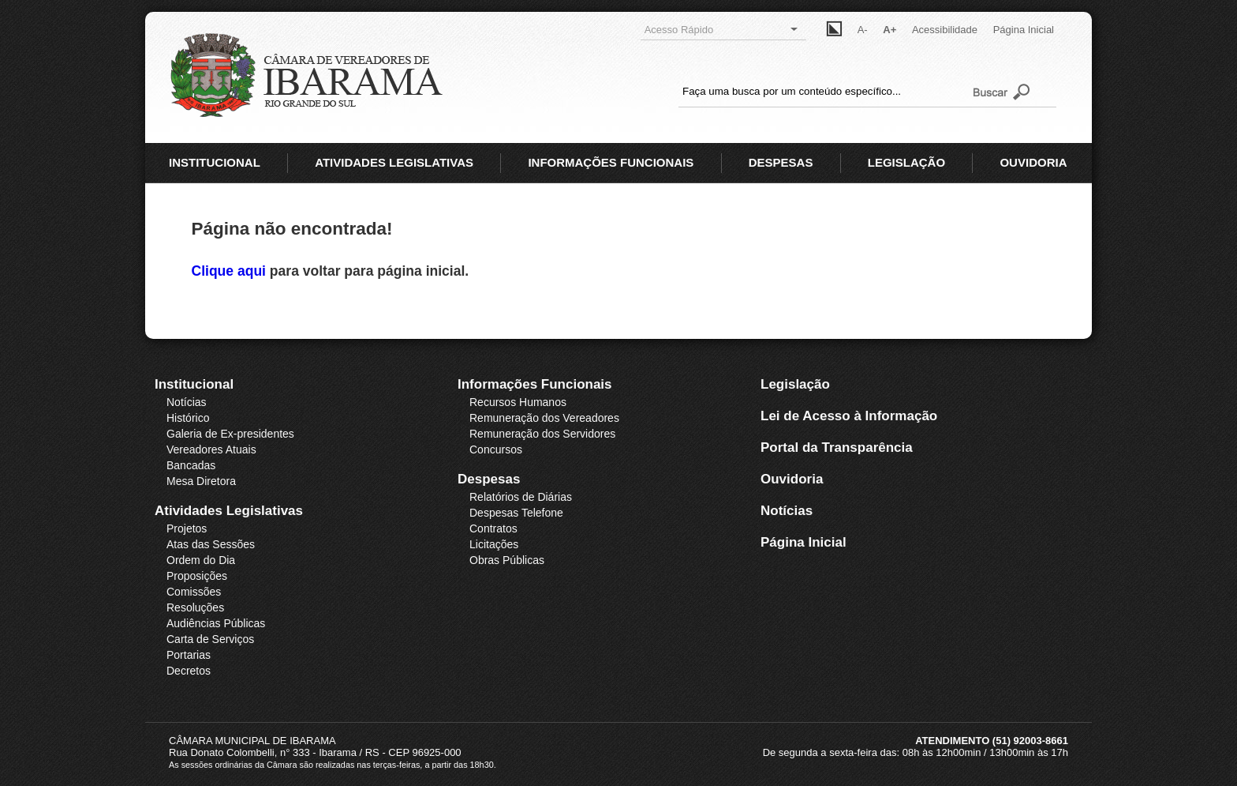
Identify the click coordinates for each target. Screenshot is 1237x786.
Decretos (188, 670)
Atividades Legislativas (229, 510)
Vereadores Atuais (211, 449)
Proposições (196, 576)
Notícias (186, 402)
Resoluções (195, 607)
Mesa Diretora (201, 481)
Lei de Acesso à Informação (849, 415)
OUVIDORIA (1033, 162)
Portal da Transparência (837, 447)
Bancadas (190, 465)
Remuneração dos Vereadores (544, 418)
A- (863, 30)
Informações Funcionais (535, 384)
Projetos (186, 528)
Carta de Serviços (210, 639)
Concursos (495, 449)
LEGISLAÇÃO (906, 162)
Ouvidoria (792, 479)
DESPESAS (781, 162)
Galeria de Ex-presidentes (230, 433)
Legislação (795, 384)
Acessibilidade (944, 30)
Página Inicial (1023, 30)
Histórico (187, 418)
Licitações (493, 544)
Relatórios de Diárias (520, 497)
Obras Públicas (506, 560)
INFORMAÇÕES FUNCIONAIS (610, 162)
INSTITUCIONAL (214, 162)
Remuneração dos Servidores (542, 433)
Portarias (188, 655)
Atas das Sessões (210, 544)
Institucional (194, 384)
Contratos (493, 528)
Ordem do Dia (200, 560)
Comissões (193, 591)
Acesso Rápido (721, 30)
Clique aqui (231, 271)
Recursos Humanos (517, 402)
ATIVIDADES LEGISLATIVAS (394, 162)
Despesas (489, 479)
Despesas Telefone (516, 512)
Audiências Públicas (215, 623)
